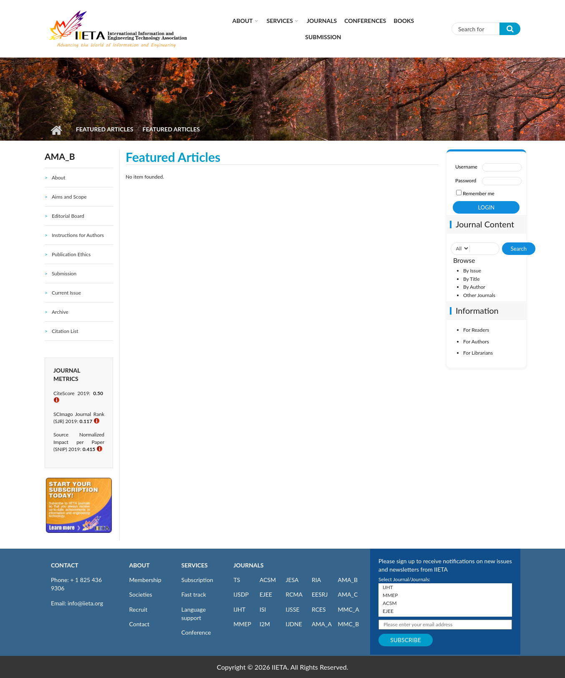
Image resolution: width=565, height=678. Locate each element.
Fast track (194, 594)
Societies (140, 594)
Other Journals (479, 295)
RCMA (294, 594)
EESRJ (320, 594)
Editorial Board (68, 216)
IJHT (240, 609)
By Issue (472, 270)
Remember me (478, 193)
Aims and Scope (69, 197)
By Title (471, 279)
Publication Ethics (71, 254)
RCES (319, 609)
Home (56, 130)
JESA (292, 579)
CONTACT (64, 565)
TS (237, 579)
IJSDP (241, 594)
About (242, 20)
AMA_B (348, 579)
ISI (263, 609)
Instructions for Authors (78, 235)
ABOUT (139, 565)
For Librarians (478, 353)
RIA (316, 579)
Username (466, 167)
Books (403, 20)
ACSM (268, 579)
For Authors (476, 341)
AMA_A (322, 624)
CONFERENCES (365, 20)
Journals (322, 20)
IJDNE (294, 624)
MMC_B (348, 624)
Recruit (138, 609)
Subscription (197, 579)
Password (465, 180)
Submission (323, 36)
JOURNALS (249, 565)
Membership (145, 579)
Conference (196, 632)
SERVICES (195, 565)
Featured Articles (104, 129)
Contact (139, 624)
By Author (474, 287)
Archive (60, 312)
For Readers (476, 330)
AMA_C (348, 594)
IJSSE (293, 609)
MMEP (243, 624)
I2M (265, 624)
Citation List (65, 331)
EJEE (266, 594)
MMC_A (348, 609)
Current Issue (66, 293)
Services (280, 20)
